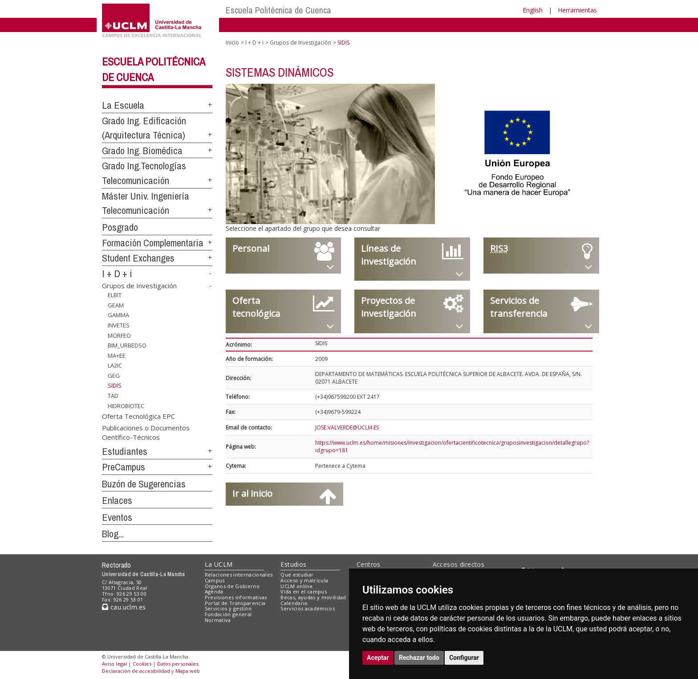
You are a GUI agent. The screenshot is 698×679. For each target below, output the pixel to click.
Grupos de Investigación (139, 285)
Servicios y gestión (228, 608)
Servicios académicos (307, 608)
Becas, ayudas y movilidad (313, 597)
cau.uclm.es (124, 607)
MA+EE (117, 356)
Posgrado (120, 227)
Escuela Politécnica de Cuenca (278, 10)
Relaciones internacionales (239, 574)
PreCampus (123, 467)
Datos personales (177, 663)
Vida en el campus (303, 591)
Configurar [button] (464, 657)
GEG (114, 376)
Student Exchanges (138, 258)
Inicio (232, 42)
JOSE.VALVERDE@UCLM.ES (347, 427)
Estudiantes (124, 451)
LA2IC (115, 365)
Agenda (214, 591)
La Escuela (123, 105)
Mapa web (187, 670)
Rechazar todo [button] (419, 657)
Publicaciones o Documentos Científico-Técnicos (146, 432)
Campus (215, 580)
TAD (113, 396)
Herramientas (577, 10)
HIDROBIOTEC (126, 405)
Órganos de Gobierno (232, 586)
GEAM (116, 305)
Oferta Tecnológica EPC (138, 416)
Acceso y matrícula (304, 580)
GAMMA (118, 315)
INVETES (119, 325)
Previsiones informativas (236, 597)
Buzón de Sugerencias (144, 484)
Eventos (117, 517)
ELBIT (115, 295)
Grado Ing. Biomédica (142, 150)
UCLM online (296, 586)
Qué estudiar (296, 574)
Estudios (293, 564)
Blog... (113, 533)
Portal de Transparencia (235, 603)
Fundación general (228, 614)
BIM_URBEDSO (127, 345)
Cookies (142, 663)
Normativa (218, 620)
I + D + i (117, 273)
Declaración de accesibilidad (136, 670)
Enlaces (117, 500)
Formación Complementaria (152, 243)
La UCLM (219, 564)
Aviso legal (114, 663)
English (533, 10)
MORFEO (119, 335)
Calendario (294, 603)
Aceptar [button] (378, 657)
